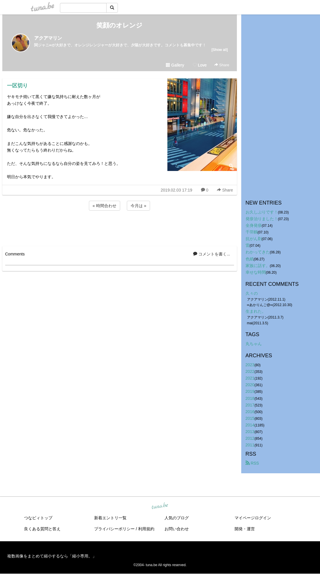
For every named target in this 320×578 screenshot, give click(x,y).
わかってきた (258, 252)
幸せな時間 (256, 272)
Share (221, 65)
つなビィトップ (38, 518)
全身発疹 (254, 225)
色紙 (250, 259)
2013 (250, 431)
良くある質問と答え (42, 529)
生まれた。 (256, 311)
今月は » (138, 205)
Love (199, 65)
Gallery (175, 65)
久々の (252, 293)
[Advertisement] (119, 227)
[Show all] (219, 49)
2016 (250, 411)
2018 (250, 398)
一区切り (17, 86)
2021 (250, 378)
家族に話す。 (258, 265)
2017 (250, 405)
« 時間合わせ (104, 205)
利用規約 (146, 529)
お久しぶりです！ (262, 212)
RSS (252, 463)
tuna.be (160, 506)
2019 (250, 391)
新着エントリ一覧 (110, 518)
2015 (250, 418)
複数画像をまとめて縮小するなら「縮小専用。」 (51, 556)
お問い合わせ (176, 529)
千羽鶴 (252, 232)
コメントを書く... (211, 254)
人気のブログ (176, 518)
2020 (250, 384)
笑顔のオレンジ (119, 25)
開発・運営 (245, 529)
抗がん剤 (254, 238)
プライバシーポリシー (114, 529)
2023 (250, 364)
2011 (250, 445)
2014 (250, 425)
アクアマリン (48, 38)
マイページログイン (253, 518)
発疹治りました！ (262, 218)
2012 (250, 438)
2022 (250, 371)
